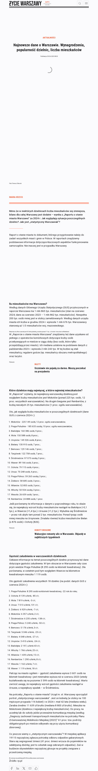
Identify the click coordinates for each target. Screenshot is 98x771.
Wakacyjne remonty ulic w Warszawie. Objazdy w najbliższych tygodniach (60, 535)
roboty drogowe (43, 530)
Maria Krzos (16, 197)
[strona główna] (25, 3)
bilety (38, 364)
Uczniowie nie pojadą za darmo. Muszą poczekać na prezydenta (60, 370)
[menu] (86, 3)
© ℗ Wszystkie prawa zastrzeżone (34, 758)
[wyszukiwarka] (79, 3)
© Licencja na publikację (16, 758)
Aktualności (49, 37)
